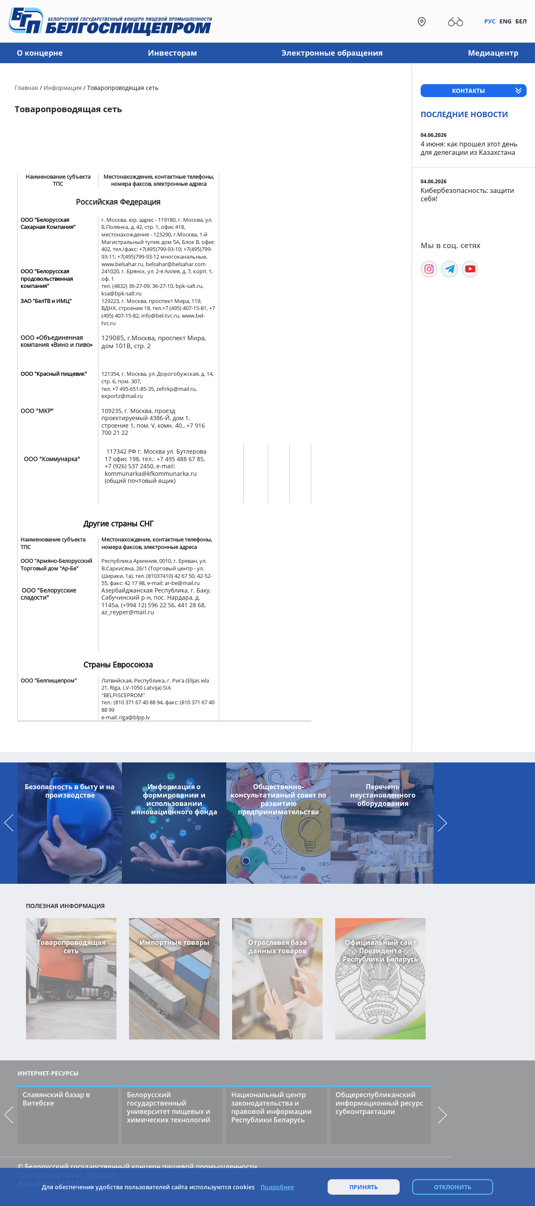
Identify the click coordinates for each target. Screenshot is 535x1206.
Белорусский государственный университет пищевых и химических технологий (168, 1107)
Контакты (468, 91)
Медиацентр (493, 53)
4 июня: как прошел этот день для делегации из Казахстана (469, 148)
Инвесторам (172, 53)
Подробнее (277, 1187)
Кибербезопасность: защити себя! (467, 194)
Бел (521, 21)
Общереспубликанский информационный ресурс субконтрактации (379, 1103)
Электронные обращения (332, 53)
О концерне (40, 53)
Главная (26, 88)
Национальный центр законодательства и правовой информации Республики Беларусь (271, 1107)
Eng (505, 21)
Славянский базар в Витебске (56, 1099)
